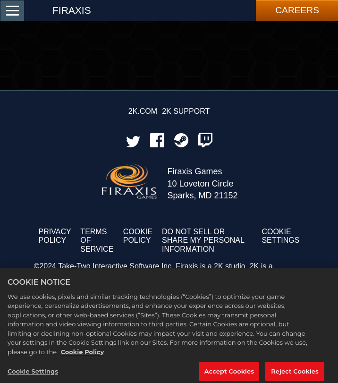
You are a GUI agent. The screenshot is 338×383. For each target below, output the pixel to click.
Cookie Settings (280, 236)
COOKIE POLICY (137, 236)
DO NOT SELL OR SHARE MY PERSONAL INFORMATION (203, 240)
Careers (297, 10)
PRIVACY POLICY (55, 236)
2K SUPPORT (186, 111)
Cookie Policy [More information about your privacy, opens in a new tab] (82, 354)
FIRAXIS (71, 10)
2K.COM (142, 111)
